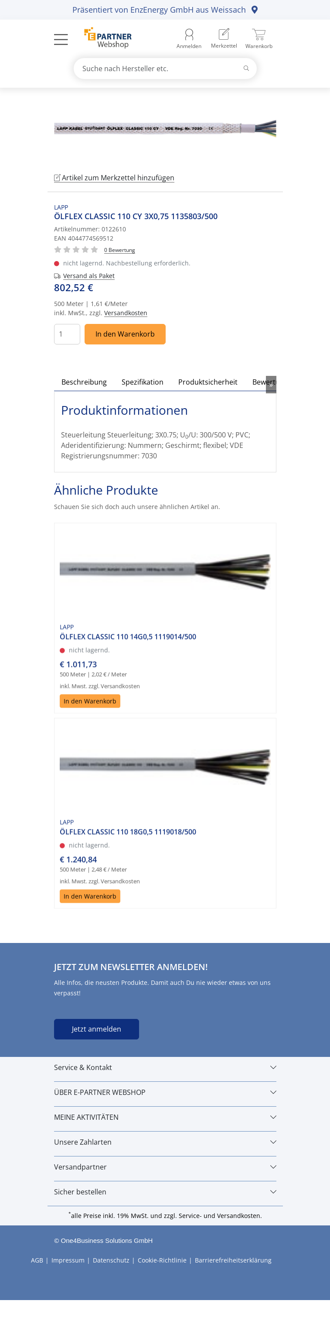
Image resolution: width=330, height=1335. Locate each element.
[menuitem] (224, 39)
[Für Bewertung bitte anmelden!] (119, 249)
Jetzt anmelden (96, 1029)
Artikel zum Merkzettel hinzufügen (114, 177)
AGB (37, 1260)
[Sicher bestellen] (165, 1191)
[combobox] (165, 68)
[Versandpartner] (165, 1166)
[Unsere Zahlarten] (165, 1142)
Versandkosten (125, 313)
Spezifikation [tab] (142, 382)
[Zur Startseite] (103, 39)
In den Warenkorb (125, 334)
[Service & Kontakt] (165, 1067)
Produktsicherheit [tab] (208, 382)
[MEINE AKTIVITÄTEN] (165, 1117)
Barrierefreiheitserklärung (233, 1260)
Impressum (68, 1260)
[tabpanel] (165, 128)
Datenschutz (111, 1260)
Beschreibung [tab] (84, 382)
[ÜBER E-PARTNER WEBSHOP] (165, 1092)
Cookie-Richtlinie (162, 1260)
